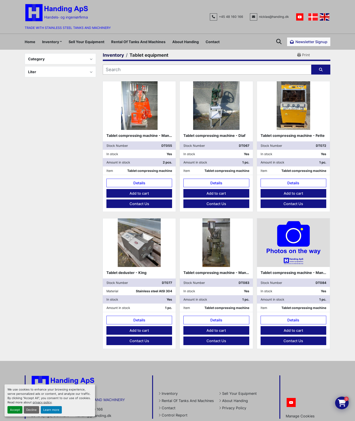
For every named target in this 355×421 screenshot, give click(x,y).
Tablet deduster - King (126, 272)
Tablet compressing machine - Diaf (214, 135)
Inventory (50, 42)
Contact (213, 42)
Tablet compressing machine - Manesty (141, 135)
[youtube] (299, 17)
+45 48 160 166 (231, 17)
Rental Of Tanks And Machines (138, 42)
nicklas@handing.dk (274, 17)
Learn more (51, 410)
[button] (52, 41)
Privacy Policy (234, 408)
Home (30, 42)
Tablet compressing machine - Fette (293, 135)
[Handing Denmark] (63, 384)
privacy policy (42, 402)
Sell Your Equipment (86, 42)
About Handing (185, 42)
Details (139, 183)
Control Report (174, 415)
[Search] (207, 70)
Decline (31, 410)
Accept (15, 410)
